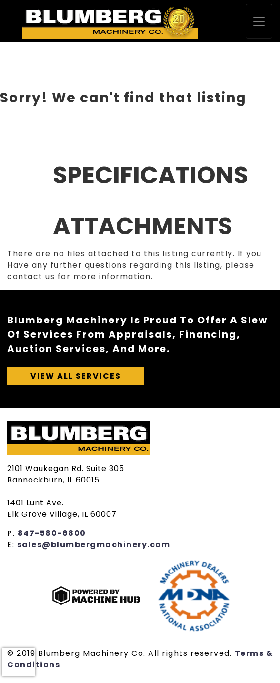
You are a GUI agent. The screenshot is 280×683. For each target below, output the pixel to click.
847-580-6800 (52, 533)
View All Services (75, 376)
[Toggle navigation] (259, 21)
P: (12, 533)
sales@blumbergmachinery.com (93, 544)
